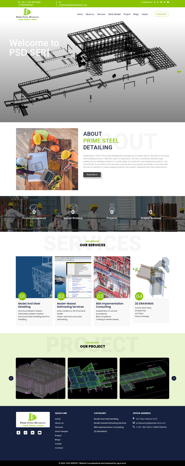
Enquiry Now (161, 14)
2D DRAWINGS (144, 303)
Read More (92, 175)
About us (90, 14)
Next (174, 378)
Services (101, 14)
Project (127, 14)
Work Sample (114, 14)
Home (80, 14)
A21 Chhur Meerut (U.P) (146, 419)
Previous (11, 378)
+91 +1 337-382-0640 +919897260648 (29, 3)
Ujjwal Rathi (121, 463)
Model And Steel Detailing (29, 305)
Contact (59, 448)
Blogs (136, 14)
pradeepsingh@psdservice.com (73, 3)
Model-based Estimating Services (70, 305)
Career (145, 14)
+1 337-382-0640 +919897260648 (151, 427)
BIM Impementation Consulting (109, 305)
